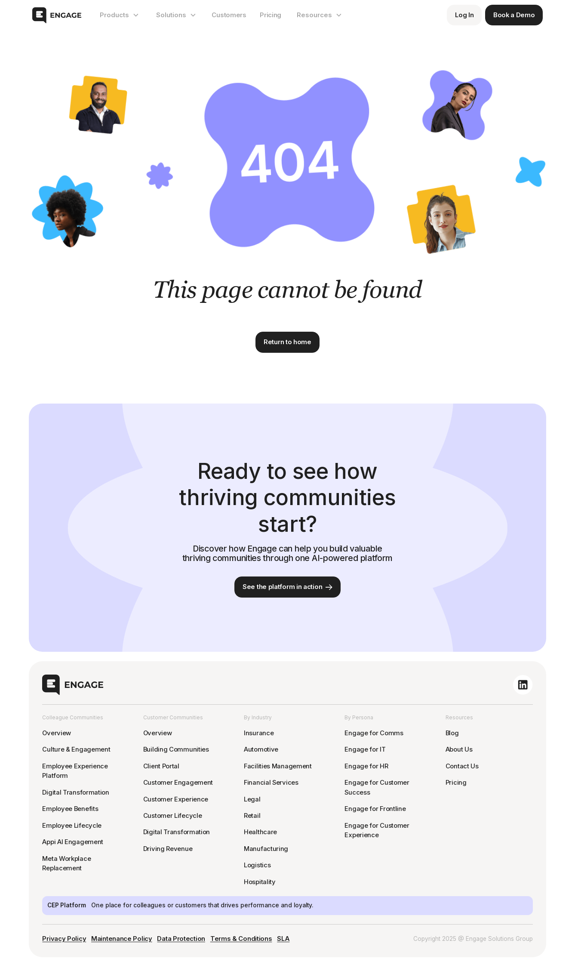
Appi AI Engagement (72, 842)
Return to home (287, 342)
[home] (56, 15)
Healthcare (260, 832)
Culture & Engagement (76, 749)
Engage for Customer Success (376, 787)
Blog (452, 733)
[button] (119, 15)
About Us (459, 749)
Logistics (257, 865)
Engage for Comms (373, 733)
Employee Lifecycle (71, 825)
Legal (252, 799)
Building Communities (176, 749)
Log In (464, 15)
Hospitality (260, 882)
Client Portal (161, 766)
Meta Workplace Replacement (66, 863)
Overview (56, 733)
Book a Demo (514, 15)
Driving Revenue (168, 849)
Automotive (261, 749)
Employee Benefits (70, 809)
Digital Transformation (75, 792)
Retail (252, 816)
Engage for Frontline (375, 809)
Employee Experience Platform (75, 771)
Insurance (259, 733)
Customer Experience (175, 799)
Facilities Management (278, 766)
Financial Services (271, 782)
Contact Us (462, 766)
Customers (229, 15)
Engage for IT (364, 749)
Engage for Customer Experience (376, 830)
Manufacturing (266, 849)
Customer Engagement (178, 782)
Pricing (270, 15)
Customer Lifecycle (172, 816)
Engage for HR (366, 766)
